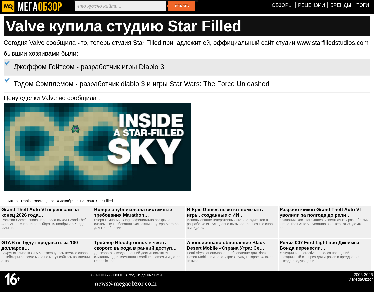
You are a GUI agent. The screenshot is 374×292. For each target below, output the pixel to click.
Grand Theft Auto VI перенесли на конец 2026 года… (40, 212)
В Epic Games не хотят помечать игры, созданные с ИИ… (225, 212)
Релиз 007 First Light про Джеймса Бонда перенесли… (319, 245)
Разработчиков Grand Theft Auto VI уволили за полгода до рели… (320, 212)
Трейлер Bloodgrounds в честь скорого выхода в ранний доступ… (135, 245)
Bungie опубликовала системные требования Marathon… (133, 212)
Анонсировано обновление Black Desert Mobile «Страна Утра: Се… (226, 245)
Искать (182, 6)
